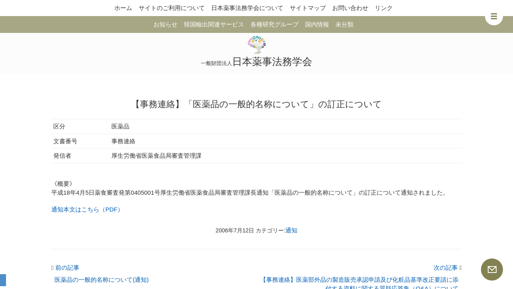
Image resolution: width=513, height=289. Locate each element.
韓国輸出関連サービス (214, 24)
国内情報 (317, 24)
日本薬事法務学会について (247, 7)
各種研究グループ (274, 24)
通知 (291, 230)
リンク (384, 7)
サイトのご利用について (172, 7)
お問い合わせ (350, 7)
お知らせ (165, 24)
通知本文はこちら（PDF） (87, 209)
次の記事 (448, 267)
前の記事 (65, 267)
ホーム (123, 7)
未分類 (344, 24)
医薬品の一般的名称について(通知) (102, 279)
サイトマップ (308, 7)
